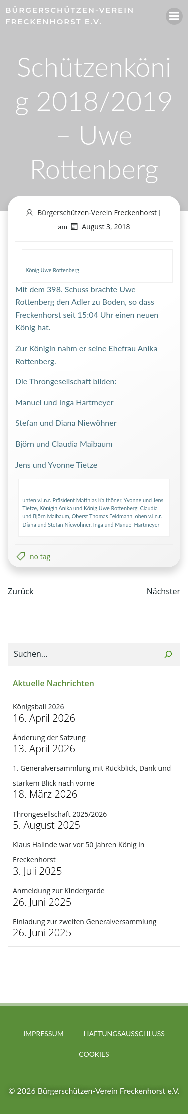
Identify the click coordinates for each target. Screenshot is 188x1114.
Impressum (43, 1033)
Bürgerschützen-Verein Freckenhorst (91, 212)
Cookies (94, 1054)
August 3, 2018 (99, 226)
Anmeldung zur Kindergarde (59, 890)
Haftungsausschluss (124, 1033)
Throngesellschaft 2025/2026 (60, 814)
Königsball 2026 (38, 706)
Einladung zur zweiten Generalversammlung (84, 921)
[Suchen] (168, 654)
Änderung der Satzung (49, 737)
